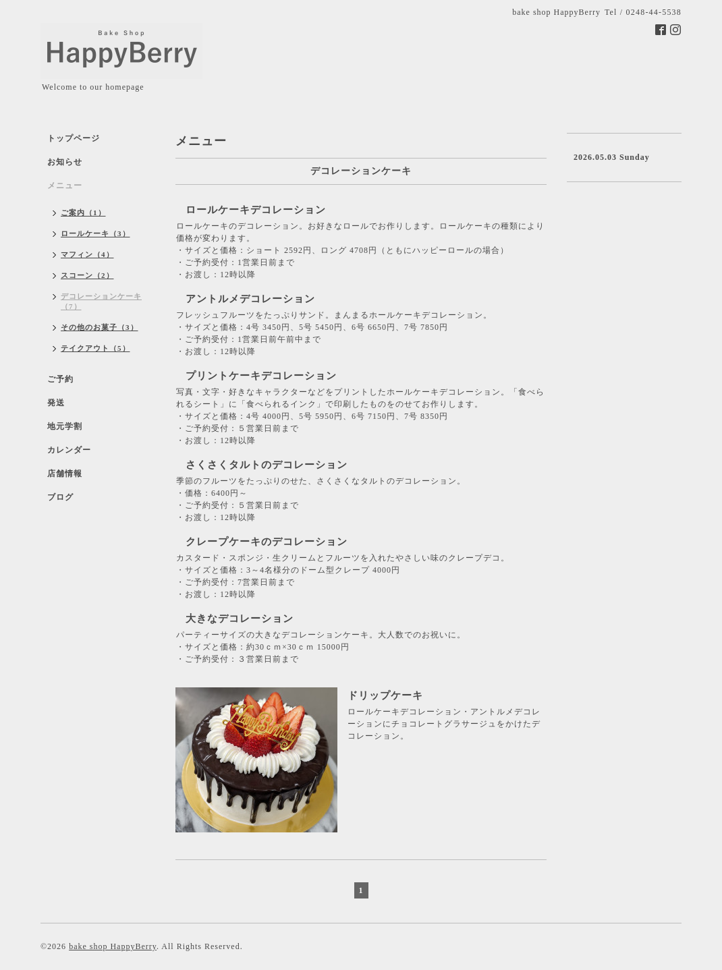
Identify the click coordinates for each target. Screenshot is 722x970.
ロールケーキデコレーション (256, 209)
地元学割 (64, 426)
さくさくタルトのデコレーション (267, 464)
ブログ (60, 497)
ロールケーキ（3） (95, 233)
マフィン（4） (87, 254)
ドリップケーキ (385, 695)
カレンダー (69, 450)
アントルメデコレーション (250, 298)
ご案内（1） (83, 212)
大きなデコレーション (240, 618)
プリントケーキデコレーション (261, 375)
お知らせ (64, 162)
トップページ (73, 138)
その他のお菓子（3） (99, 327)
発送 (56, 402)
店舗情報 (64, 473)
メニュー (64, 185)
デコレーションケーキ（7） (101, 301)
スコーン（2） (87, 275)
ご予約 (60, 379)
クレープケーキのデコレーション (267, 541)
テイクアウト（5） (95, 348)
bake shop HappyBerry (113, 946)
